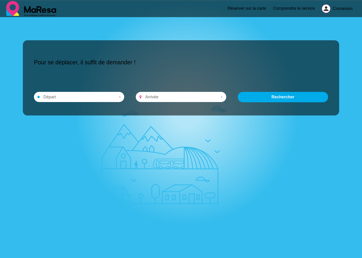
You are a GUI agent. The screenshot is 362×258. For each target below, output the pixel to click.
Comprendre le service (294, 10)
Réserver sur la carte (247, 10)
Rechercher (283, 101)
